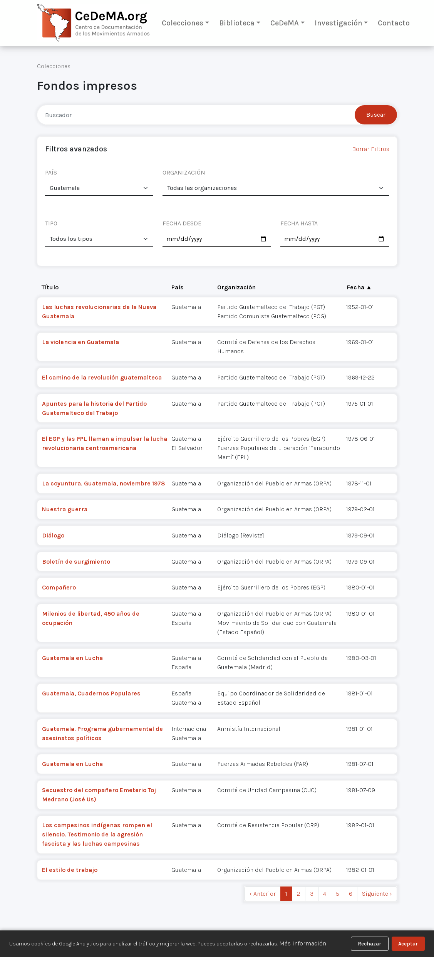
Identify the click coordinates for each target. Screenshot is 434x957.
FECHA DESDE (182, 223)
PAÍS (51, 172)
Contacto (394, 22)
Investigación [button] (338, 22)
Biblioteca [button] (237, 22)
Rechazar (369, 943)
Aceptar (408, 943)
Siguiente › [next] (377, 893)
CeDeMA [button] (284, 22)
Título (50, 287)
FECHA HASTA (299, 223)
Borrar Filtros (370, 149)
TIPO (51, 223)
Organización (236, 287)
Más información (302, 943)
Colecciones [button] (182, 22)
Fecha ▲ (359, 287)
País (177, 287)
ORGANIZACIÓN (184, 172)
